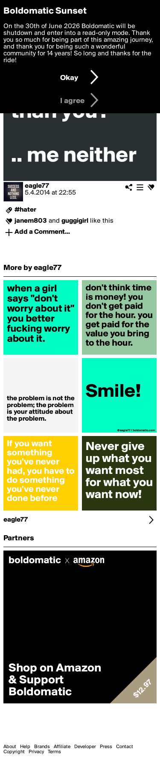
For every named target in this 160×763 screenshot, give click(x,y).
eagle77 (37, 186)
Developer (85, 746)
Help (25, 746)
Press (106, 746)
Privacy (36, 751)
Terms (54, 751)
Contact (124, 746)
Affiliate (62, 746)
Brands (42, 746)
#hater (25, 210)
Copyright (14, 751)
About (9, 746)
